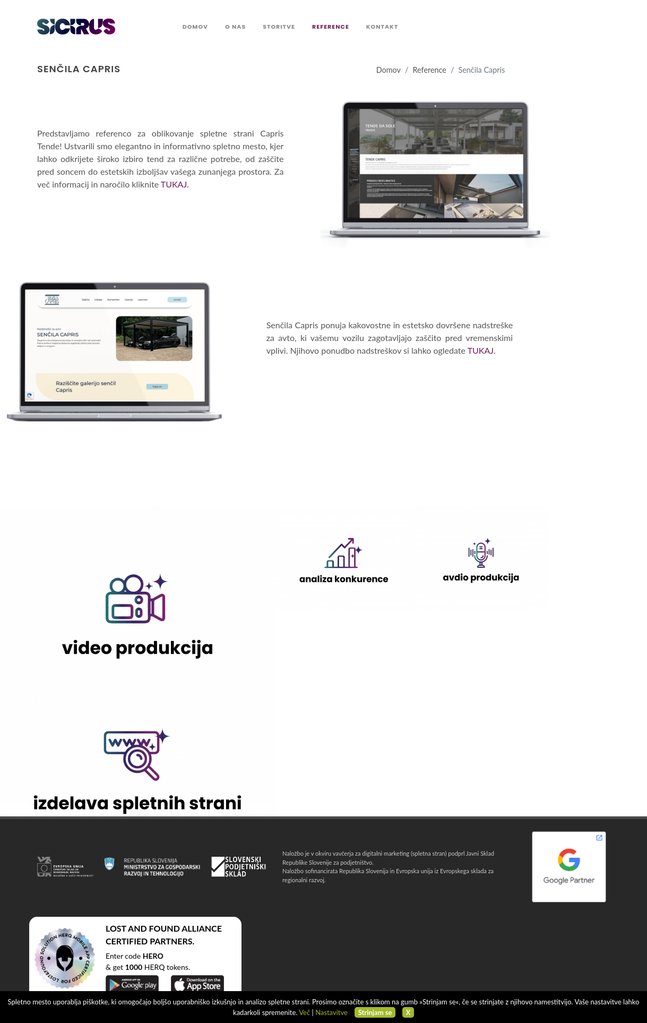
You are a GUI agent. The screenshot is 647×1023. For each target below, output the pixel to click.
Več (304, 1012)
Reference (429, 69)
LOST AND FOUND (143, 928)
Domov (388, 69)
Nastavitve (331, 1012)
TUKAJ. (175, 184)
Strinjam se (375, 1012)
